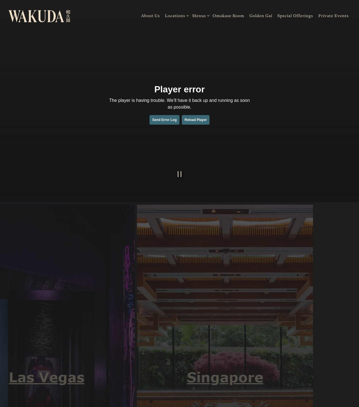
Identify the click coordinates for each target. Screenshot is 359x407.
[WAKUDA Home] (39, 15)
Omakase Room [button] (228, 15)
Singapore (222, 377)
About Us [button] (150, 15)
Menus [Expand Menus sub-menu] (200, 15)
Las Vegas (44, 377)
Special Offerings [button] (295, 15)
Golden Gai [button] (260, 15)
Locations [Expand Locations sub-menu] (176, 15)
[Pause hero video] (179, 174)
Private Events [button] (333, 15)
